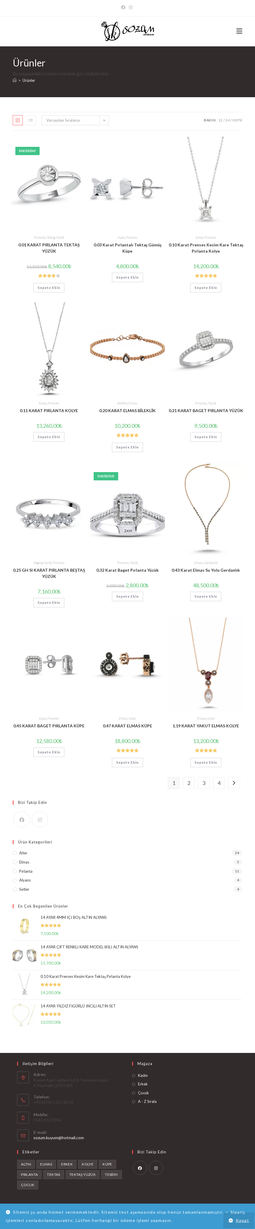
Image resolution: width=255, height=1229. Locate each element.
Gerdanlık (211, 562)
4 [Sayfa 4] (218, 783)
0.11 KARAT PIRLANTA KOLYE (49, 410)
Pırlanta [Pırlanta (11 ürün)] (29, 1174)
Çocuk (143, 1092)
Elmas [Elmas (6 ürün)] (46, 1164)
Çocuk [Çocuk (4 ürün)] (27, 1185)
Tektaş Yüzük (55, 237)
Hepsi (237, 120)
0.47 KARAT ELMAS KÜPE (127, 725)
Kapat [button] (242, 1220)
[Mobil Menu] (239, 31)
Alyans (25, 880)
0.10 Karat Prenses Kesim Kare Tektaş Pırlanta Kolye (206, 247)
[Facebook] (124, 7)
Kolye (199, 237)
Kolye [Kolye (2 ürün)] (87, 1164)
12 (220, 120)
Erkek (143, 1084)
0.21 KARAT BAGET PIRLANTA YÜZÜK (206, 410)
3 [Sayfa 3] (203, 783)
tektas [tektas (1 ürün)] (53, 1174)
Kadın (143, 1075)
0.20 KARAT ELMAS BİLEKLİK (127, 410)
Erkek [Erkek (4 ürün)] (67, 1164)
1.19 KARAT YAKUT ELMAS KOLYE (206, 725)
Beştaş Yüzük (43, 562)
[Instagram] (130, 7)
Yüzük (212, 403)
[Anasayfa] (15, 80)
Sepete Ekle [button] (49, 287)
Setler (24, 889)
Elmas (133, 403)
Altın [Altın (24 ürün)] (26, 1164)
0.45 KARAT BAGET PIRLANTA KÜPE (49, 725)
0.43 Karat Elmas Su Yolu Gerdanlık (206, 570)
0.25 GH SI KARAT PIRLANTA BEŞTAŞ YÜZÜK (49, 573)
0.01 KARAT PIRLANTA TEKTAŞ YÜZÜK (49, 247)
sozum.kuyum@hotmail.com (58, 1137)
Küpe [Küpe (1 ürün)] (107, 1164)
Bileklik (122, 403)
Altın (23, 853)
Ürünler (28, 80)
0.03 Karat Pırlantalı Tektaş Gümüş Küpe (128, 247)
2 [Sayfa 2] (188, 783)
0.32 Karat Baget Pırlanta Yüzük (127, 570)
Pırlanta (40, 237)
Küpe (121, 237)
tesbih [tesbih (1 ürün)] (111, 1174)
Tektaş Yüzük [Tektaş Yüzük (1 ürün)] (82, 1174)
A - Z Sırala (147, 1101)
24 (227, 120)
